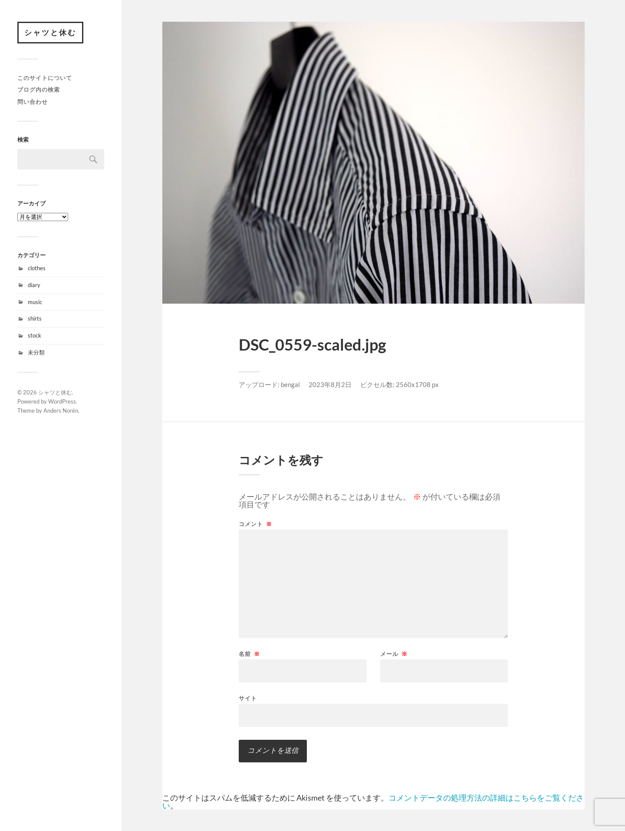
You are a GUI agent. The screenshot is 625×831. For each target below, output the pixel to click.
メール (394, 654)
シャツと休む (50, 32)
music (35, 301)
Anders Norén (60, 410)
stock (34, 335)
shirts (35, 318)
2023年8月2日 (330, 384)
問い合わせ (32, 101)
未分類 (36, 352)
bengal (290, 384)
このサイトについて (44, 77)
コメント (255, 524)
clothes (37, 268)
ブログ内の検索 (38, 89)
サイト (248, 698)
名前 (249, 654)
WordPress (62, 401)
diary (34, 284)
